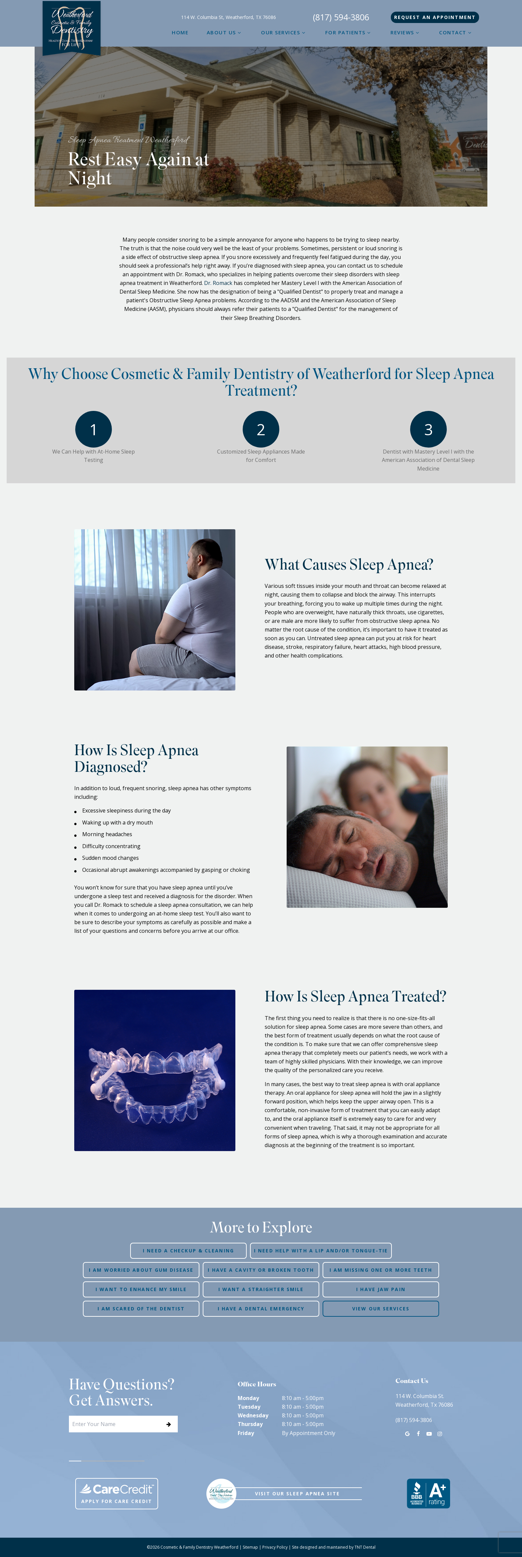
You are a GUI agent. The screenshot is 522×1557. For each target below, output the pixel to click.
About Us (225, 32)
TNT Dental (365, 1547)
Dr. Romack (218, 283)
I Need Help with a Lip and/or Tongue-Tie (321, 1250)
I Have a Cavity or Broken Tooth (261, 1270)
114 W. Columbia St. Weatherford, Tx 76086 (424, 1400)
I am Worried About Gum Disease (141, 1270)
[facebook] (418, 1433)
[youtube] (428, 1433)
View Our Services (380, 1308)
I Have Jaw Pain (380, 1289)
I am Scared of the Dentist (141, 1308)
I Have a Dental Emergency (261, 1308)
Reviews (406, 32)
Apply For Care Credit (116, 1494)
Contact (456, 32)
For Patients (349, 32)
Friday (246, 1433)
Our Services (284, 32)
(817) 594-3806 (341, 17)
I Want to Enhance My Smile (141, 1289)
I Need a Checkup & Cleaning (188, 1250)
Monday (248, 1398)
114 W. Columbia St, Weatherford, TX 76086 (228, 17)
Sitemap (250, 1547)
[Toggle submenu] (239, 32)
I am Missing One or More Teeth (381, 1270)
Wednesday (253, 1415)
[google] (407, 1433)
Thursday (250, 1424)
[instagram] (439, 1433)
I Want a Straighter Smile (261, 1289)
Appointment (435, 17)
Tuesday (249, 1406)
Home (180, 32)
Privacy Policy (275, 1547)
